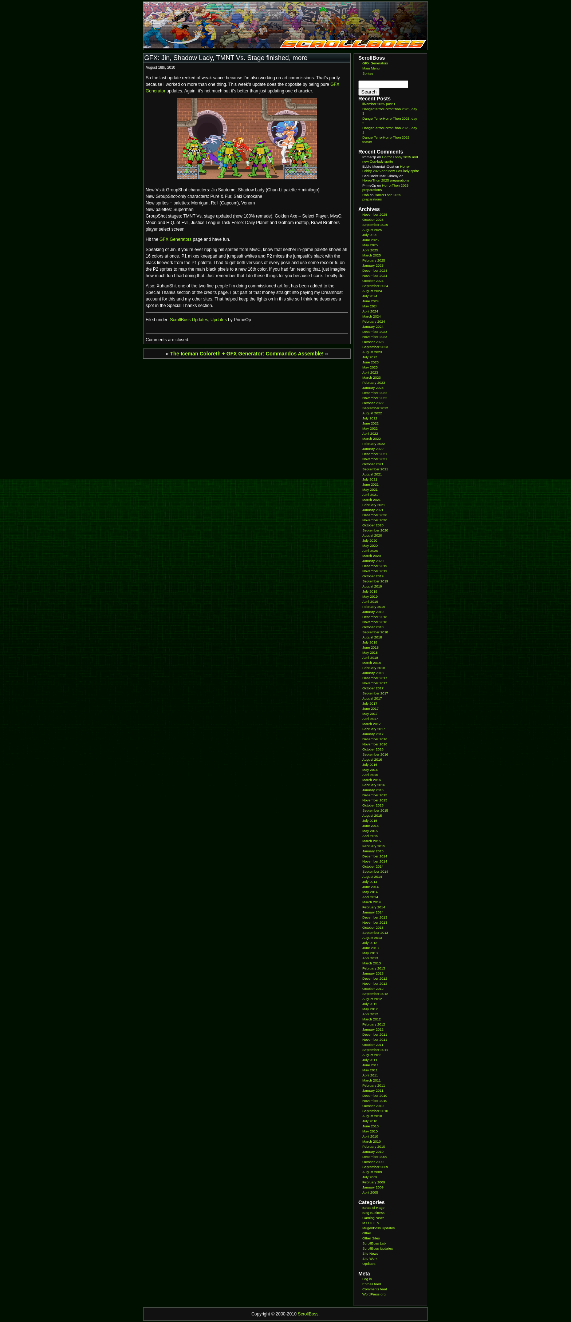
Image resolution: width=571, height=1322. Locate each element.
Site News (370, 1253)
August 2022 (372, 413)
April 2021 (370, 495)
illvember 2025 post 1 (378, 104)
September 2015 (375, 810)
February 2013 (373, 968)
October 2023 (372, 342)
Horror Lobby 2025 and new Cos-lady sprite (390, 159)
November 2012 (374, 983)
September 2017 (375, 693)
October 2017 (372, 688)
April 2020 (370, 551)
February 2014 (373, 907)
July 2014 (369, 882)
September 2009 (375, 1167)
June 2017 (370, 708)
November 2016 (374, 744)
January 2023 (372, 388)
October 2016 (372, 749)
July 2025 (369, 235)
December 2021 (374, 454)
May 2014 (370, 892)
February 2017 (373, 729)
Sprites (367, 73)
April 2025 (370, 250)
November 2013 (374, 922)
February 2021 (373, 505)
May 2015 (370, 831)
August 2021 (372, 474)
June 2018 (370, 647)
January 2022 (372, 449)
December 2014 (374, 856)
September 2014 (375, 871)
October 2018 (372, 627)
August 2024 (372, 291)
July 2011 (369, 1060)
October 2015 (372, 805)
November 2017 (374, 683)
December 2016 (374, 739)
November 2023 (374, 337)
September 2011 (375, 1050)
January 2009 (372, 1187)
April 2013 (370, 958)
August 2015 (372, 815)
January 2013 (372, 973)
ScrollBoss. (309, 1314)
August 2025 (372, 230)
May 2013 (370, 953)
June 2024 (370, 301)
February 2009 (373, 1182)
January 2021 (372, 510)
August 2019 (372, 586)
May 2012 (370, 1009)
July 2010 (369, 1121)
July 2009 (369, 1177)
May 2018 (370, 652)
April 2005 (370, 1192)
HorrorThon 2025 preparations (385, 180)
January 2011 (372, 1090)
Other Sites (371, 1238)
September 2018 (375, 632)
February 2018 (373, 668)
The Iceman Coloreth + (197, 354)
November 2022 (374, 398)
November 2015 (374, 800)
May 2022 (370, 428)
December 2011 (374, 1034)
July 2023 (369, 357)
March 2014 (371, 902)
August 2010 (372, 1116)
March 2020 (371, 556)
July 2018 (369, 642)
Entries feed (371, 1284)
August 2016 (372, 759)
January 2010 (372, 1152)
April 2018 (370, 658)
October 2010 (372, 1106)
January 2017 (372, 734)
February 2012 (373, 1024)
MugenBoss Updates (378, 1228)
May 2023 (370, 367)
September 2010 (375, 1111)
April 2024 (370, 311)
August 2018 (372, 637)
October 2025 (372, 220)
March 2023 (371, 377)
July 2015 (369, 821)
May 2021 (370, 489)
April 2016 (370, 775)
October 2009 (372, 1162)
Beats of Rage (373, 1208)
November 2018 (374, 622)
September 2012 (375, 994)
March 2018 (371, 663)
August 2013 (372, 938)
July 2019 (369, 591)
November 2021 (374, 459)
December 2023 (374, 332)
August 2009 (372, 1172)
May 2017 (370, 714)
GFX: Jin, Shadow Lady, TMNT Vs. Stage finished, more (225, 57)
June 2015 (370, 826)
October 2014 (372, 866)
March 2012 (371, 1019)
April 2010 (370, 1136)
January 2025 (372, 265)
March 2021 (371, 500)
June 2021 (370, 484)
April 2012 (370, 1014)
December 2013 (374, 917)
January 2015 (372, 851)
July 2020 (369, 540)
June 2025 (370, 240)
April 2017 (370, 719)
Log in (367, 1279)
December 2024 (374, 270)
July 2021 (369, 479)
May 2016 (370, 770)
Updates (218, 319)
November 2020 (374, 520)
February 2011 (373, 1085)
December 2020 (374, 515)
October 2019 (372, 576)
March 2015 (371, 841)
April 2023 (370, 372)
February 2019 (373, 607)
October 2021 (372, 464)
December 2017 (374, 678)
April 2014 (370, 897)
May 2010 (370, 1131)
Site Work (369, 1259)
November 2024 (374, 276)
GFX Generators (176, 239)
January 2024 (372, 326)
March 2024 (371, 316)
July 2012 (369, 1004)
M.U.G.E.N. (371, 1223)
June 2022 (370, 423)
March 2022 (371, 439)
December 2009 (374, 1157)
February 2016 (373, 785)
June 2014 (370, 887)
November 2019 (374, 571)
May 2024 (370, 306)
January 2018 (372, 673)
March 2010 (371, 1141)
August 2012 (372, 999)
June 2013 (370, 948)
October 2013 (372, 927)
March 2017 (371, 724)
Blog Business (373, 1213)
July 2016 (369, 764)
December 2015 (374, 795)
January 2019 (372, 612)
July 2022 (369, 418)
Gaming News (373, 1218)
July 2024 (369, 296)
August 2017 (372, 698)
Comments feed (374, 1289)
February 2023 (373, 383)
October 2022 (372, 403)
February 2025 (373, 260)
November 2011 (374, 1040)
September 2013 (375, 933)
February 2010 (373, 1146)
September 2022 (375, 408)
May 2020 (370, 545)
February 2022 (373, 444)
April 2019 (370, 602)
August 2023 (372, 352)
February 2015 (373, 846)
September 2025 (375, 225)
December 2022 (374, 393)
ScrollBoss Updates (189, 319)
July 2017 (369, 703)
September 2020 (375, 530)
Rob (365, 195)
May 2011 (370, 1070)
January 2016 (372, 790)
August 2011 (372, 1055)
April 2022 (370, 433)
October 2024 (372, 281)
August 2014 (372, 877)
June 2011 (370, 1065)
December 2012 (374, 978)
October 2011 (372, 1045)
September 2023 (375, 347)
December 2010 (374, 1096)
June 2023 (370, 362)
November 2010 (374, 1101)
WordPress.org (374, 1294)
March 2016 (371, 780)
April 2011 (370, 1075)
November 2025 (374, 214)
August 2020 (372, 535)
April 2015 (370, 836)
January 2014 (372, 912)
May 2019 (370, 596)
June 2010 (370, 1126)
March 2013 (371, 963)
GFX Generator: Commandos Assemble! (275, 354)
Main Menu (370, 68)
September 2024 (375, 286)
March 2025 (371, 255)
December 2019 (374, 566)
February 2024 (373, 321)
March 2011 (371, 1080)
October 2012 (372, 989)
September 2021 (375, 469)
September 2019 (375, 581)
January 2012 (372, 1029)
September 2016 (375, 754)
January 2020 (372, 561)
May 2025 (370, 245)
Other (366, 1233)
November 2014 (374, 861)
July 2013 (369, 943)
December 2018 (374, 617)
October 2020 (372, 525)
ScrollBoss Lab (374, 1243)
